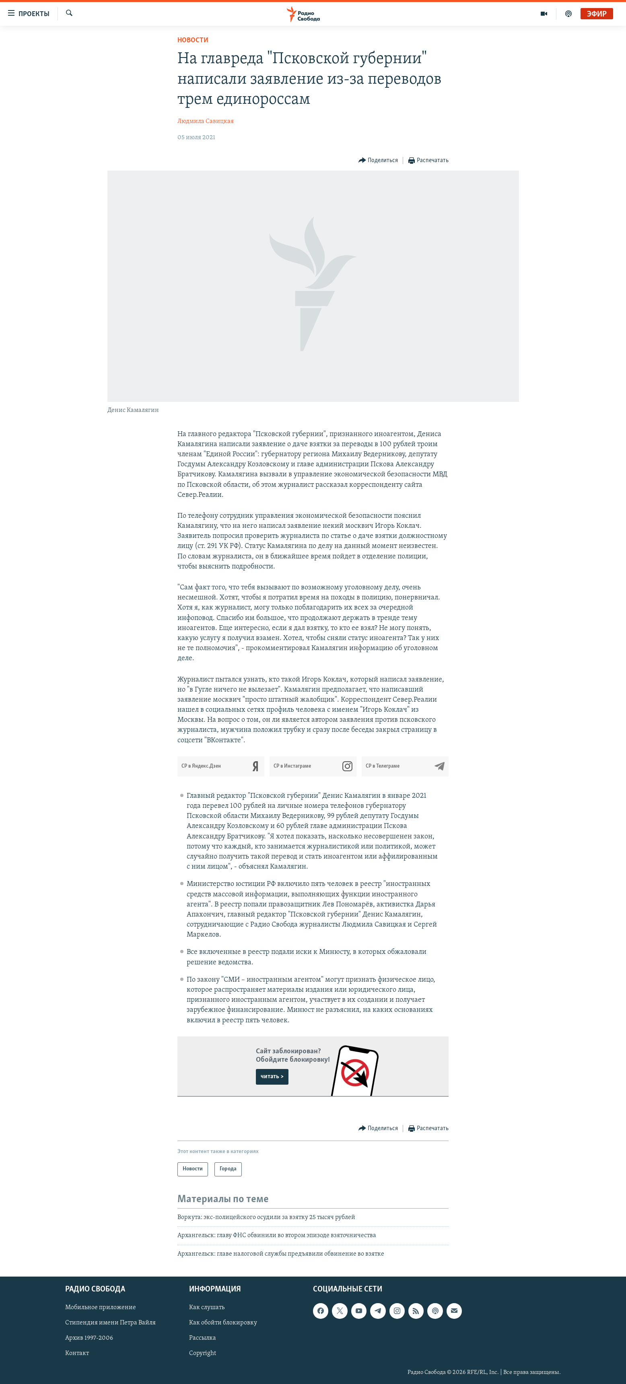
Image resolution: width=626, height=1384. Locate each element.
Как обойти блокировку (223, 1323)
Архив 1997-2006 (89, 1338)
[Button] (378, 160)
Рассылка (202, 1338)
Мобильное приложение (100, 1307)
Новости (192, 40)
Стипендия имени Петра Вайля (110, 1323)
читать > (272, 1076)
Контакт (77, 1353)
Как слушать (206, 1307)
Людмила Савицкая (205, 121)
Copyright (202, 1353)
